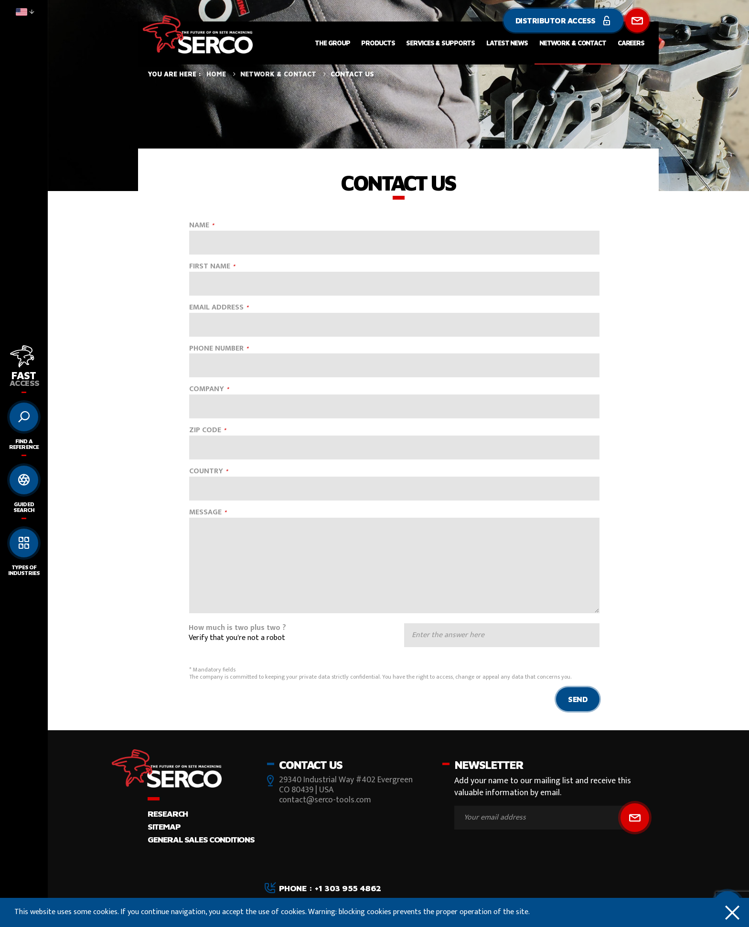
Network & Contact (572, 43)
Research (168, 814)
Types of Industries (23, 570)
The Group (332, 43)
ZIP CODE (205, 431)
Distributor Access (563, 20)
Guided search (23, 507)
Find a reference (23, 443)
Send (577, 699)
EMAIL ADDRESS (216, 308)
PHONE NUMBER (216, 349)
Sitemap (164, 826)
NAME (199, 226)
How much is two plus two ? (237, 628)
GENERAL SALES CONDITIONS (201, 839)
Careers (631, 43)
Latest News (507, 43)
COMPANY (206, 389)
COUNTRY (206, 472)
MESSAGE (205, 513)
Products (378, 43)
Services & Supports (440, 43)
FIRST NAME (209, 267)
